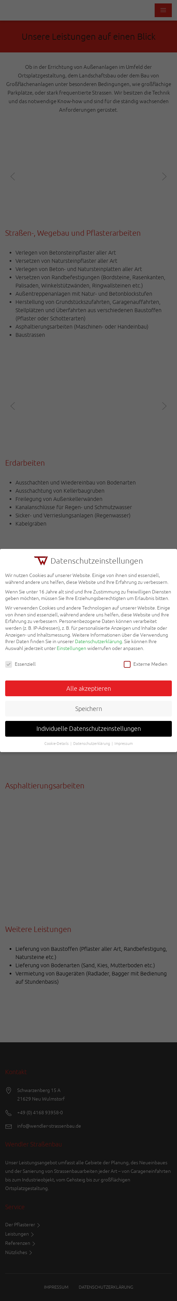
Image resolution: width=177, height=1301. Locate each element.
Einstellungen (71, 648)
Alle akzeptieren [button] (88, 688)
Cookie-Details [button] (56, 743)
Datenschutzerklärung (98, 641)
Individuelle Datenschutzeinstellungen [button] (88, 728)
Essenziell (20, 664)
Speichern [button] (88, 708)
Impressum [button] (123, 743)
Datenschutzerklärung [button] (91, 743)
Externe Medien (145, 664)
